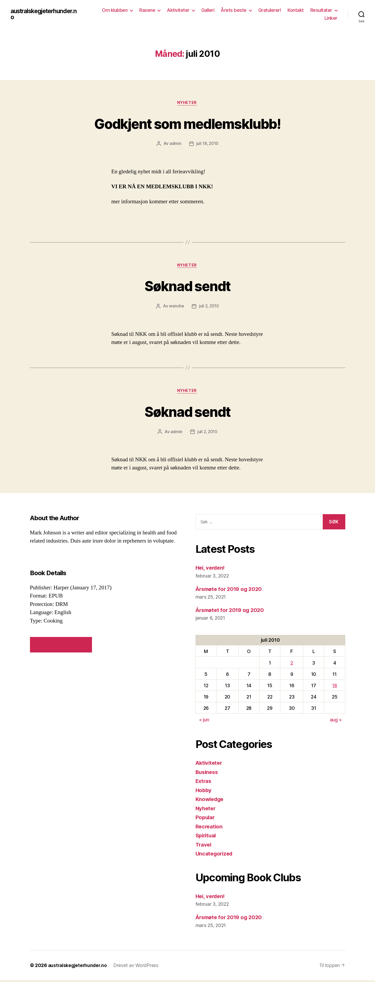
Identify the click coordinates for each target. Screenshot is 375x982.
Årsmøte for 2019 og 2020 (231, 591)
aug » (336, 721)
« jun (204, 721)
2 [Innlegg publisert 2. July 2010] (291, 664)
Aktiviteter (178, 10)
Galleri (207, 10)
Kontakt (295, 10)
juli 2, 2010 (209, 307)
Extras (204, 783)
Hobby (204, 792)
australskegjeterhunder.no (47, 14)
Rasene (147, 10)
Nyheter (188, 103)
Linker (331, 18)
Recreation (210, 828)
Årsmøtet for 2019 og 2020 (232, 612)
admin (175, 144)
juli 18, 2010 (207, 144)
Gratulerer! (269, 10)
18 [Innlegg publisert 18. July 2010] (334, 687)
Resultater (321, 10)
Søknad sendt (187, 286)
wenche (175, 307)
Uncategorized (215, 855)
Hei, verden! (211, 569)
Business (208, 774)
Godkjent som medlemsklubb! (187, 123)
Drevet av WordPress (137, 967)
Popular (206, 819)
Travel (204, 846)
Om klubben (114, 10)
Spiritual (207, 837)
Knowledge (211, 801)
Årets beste (233, 10)
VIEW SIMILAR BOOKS (60, 646)
